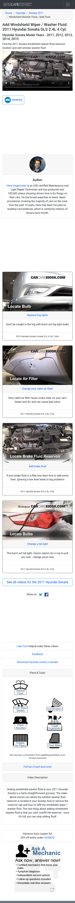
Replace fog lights (37, 315)
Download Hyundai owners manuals (37, 662)
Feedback (37, 654)
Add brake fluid (37, 466)
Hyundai (20, 13)
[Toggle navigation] (67, 4)
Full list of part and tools (37, 766)
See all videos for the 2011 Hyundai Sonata (37, 582)
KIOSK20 (49, 837)
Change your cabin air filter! (37, 388)
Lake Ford (22, 646)
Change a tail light (37, 543)
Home (8, 13)
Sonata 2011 (36, 13)
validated (13, 100)
